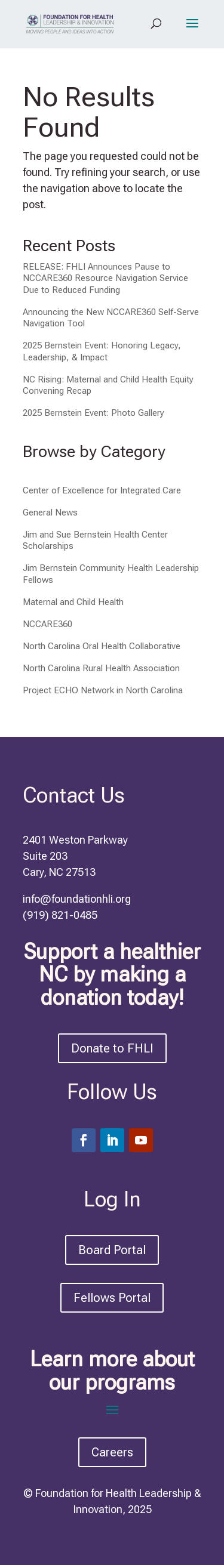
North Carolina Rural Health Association (101, 668)
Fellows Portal (112, 1298)
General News (50, 512)
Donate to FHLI (112, 1048)
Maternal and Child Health (73, 602)
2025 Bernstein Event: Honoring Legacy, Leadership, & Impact (102, 351)
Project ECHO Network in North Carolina (103, 690)
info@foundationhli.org (77, 899)
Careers (112, 1452)
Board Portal (112, 1250)
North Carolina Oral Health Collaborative (101, 646)
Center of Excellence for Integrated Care (102, 490)
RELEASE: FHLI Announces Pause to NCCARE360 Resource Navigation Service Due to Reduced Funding (105, 278)
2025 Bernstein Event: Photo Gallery (93, 413)
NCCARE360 (47, 624)
